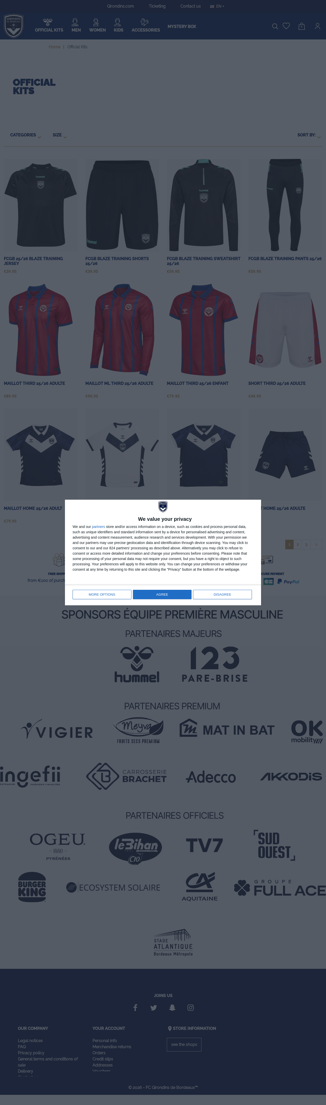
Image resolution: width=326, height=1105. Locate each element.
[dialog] (163, 552)
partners (98, 527)
